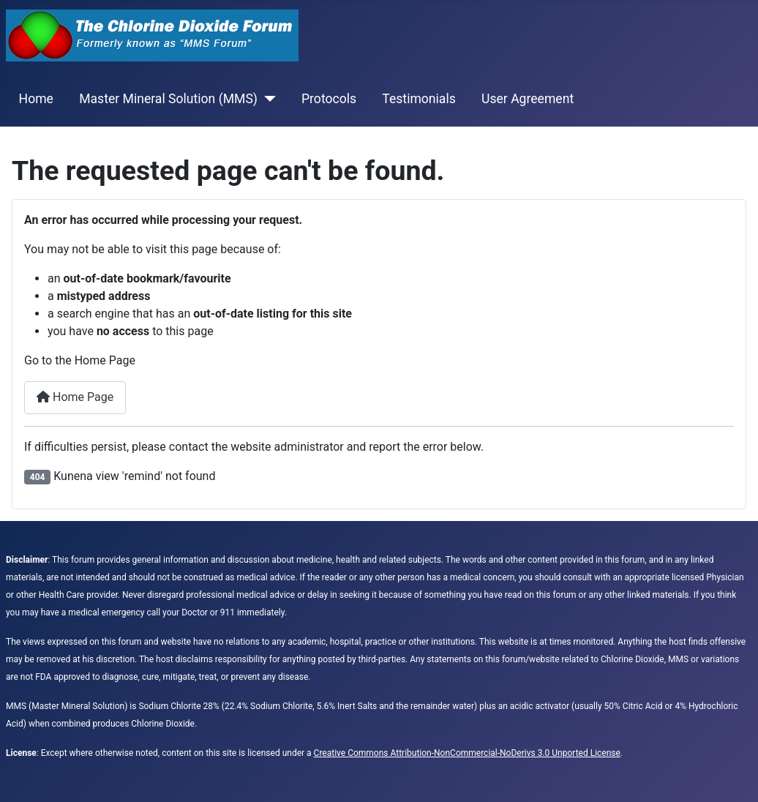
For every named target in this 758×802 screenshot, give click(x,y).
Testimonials (418, 98)
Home (36, 98)
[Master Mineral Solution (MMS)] (267, 98)
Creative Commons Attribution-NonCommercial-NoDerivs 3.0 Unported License (467, 753)
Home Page (75, 397)
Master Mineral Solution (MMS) (168, 98)
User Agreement (527, 98)
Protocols (328, 98)
